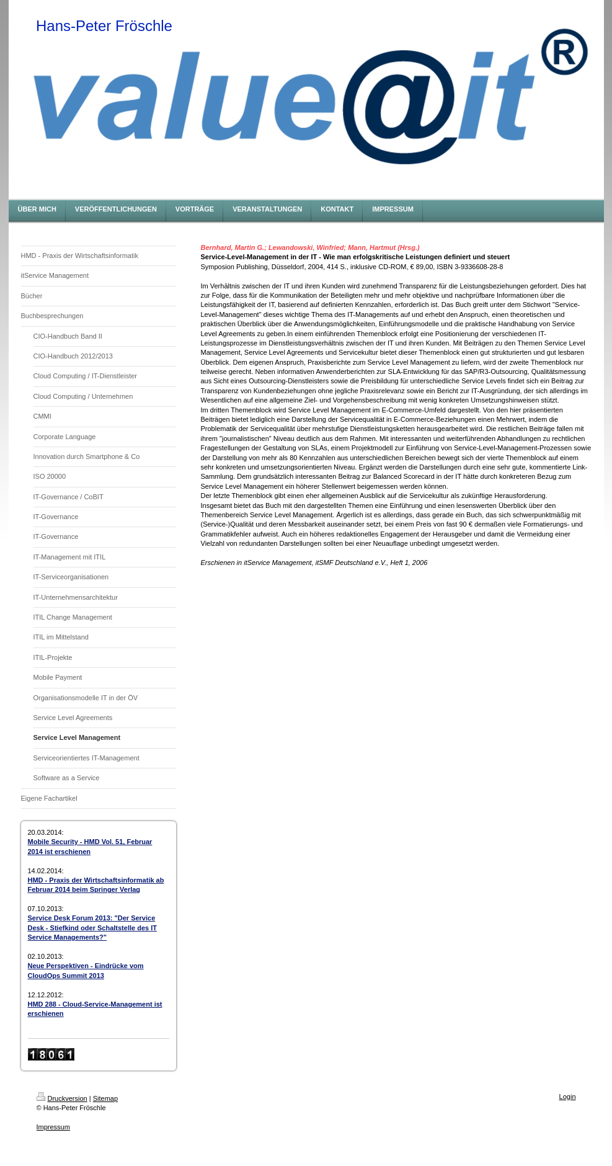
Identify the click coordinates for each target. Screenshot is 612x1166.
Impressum (53, 1127)
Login (567, 1096)
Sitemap (105, 1098)
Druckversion (62, 1098)
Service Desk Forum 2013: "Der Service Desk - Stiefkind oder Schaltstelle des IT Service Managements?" (92, 927)
